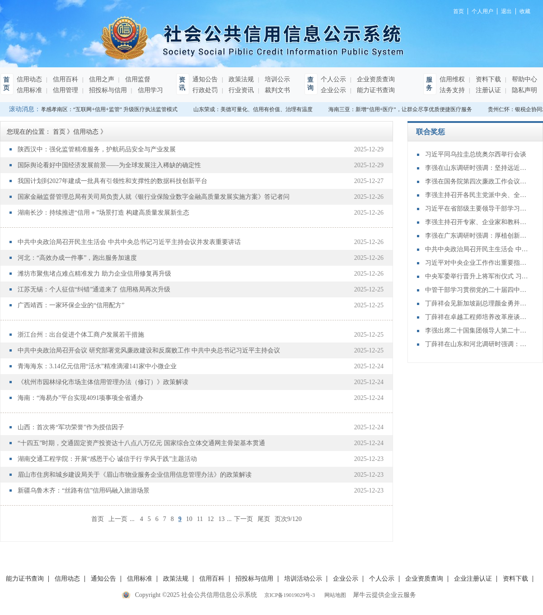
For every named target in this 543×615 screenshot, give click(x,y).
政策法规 (240, 79)
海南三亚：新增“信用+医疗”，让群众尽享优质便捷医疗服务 (402, 109)
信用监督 (136, 79)
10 (189, 519)
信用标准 (29, 90)
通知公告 (205, 79)
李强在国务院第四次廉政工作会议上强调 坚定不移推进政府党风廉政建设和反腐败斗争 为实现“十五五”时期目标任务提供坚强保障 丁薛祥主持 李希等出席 (477, 181)
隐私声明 (523, 90)
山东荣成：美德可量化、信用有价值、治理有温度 (255, 109)
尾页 (263, 519)
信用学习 (149, 90)
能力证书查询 (375, 90)
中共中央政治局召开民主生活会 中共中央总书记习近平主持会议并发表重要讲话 (477, 249)
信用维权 (452, 79)
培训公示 (276, 79)
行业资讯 (240, 90)
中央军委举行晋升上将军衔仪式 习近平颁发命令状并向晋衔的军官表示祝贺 (477, 276)
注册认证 (487, 90)
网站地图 (334, 595)
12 (210, 519)
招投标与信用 (107, 90)
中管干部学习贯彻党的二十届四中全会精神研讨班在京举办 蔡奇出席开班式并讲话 (477, 289)
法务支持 (452, 90)
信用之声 (100, 79)
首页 (97, 519)
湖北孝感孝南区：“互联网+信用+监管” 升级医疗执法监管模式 (106, 109)
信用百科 (64, 79)
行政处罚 (205, 90)
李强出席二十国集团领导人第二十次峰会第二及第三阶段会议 (477, 330)
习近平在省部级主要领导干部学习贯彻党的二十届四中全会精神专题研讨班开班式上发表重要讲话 (477, 208)
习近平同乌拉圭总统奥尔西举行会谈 (475, 154)
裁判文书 (276, 90)
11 (200, 519)
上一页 (117, 519)
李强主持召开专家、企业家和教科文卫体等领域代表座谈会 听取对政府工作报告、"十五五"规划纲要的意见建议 (477, 222)
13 (221, 519)
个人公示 (333, 79)
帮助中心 (523, 79)
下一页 (243, 519)
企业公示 (333, 90)
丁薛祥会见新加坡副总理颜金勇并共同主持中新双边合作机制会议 (477, 303)
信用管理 (64, 90)
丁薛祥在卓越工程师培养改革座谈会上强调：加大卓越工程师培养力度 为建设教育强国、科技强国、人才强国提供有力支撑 (477, 317)
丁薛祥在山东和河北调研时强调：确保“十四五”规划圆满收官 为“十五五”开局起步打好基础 (477, 344)
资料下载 (487, 79)
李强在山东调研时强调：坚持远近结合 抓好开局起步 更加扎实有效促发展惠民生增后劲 (477, 167)
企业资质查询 (375, 79)
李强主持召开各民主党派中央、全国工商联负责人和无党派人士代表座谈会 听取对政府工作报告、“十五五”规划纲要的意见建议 (477, 195)
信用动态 (29, 79)
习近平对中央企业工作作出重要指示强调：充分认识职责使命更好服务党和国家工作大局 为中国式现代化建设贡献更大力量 (477, 262)
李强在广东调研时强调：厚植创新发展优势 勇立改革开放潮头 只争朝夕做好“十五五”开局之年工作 (477, 235)
